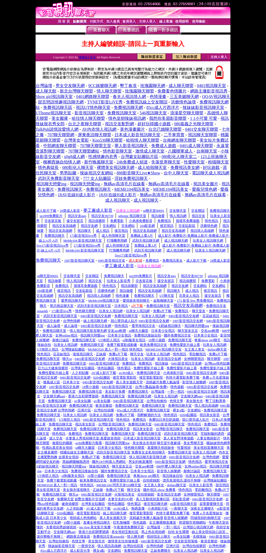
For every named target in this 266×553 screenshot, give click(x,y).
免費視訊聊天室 (121, 113)
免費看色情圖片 (172, 91)
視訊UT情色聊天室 (93, 107)
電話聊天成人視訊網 (210, 173)
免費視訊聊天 (69, 189)
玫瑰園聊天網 (152, 85)
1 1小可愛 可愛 (203, 118)
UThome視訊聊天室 (53, 113)
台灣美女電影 (76, 140)
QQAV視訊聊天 (216, 96)
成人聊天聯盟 (181, 85)
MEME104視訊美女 (132, 189)
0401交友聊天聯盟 (201, 129)
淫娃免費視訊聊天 (131, 178)
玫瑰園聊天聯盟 (139, 91)
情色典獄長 (48, 167)
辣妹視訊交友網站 (96, 173)
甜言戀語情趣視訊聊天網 (61, 102)
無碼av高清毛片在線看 (124, 184)
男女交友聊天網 (70, 85)
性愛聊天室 (194, 162)
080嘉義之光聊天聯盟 (194, 124)
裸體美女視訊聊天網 (115, 167)
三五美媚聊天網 (184, 96)
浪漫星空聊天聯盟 (186, 113)
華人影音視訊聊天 (131, 145)
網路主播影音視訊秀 (209, 91)
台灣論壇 (44, 85)
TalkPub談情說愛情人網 (57, 129)
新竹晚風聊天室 (98, 162)
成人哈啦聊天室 (152, 167)
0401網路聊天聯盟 (92, 96)
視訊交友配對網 (119, 124)
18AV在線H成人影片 (76, 195)
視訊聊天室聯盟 (202, 135)
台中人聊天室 (176, 173)
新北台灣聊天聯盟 (76, 91)
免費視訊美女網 (185, 167)
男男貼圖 (68, 173)
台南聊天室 (206, 151)
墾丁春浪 (128, 85)
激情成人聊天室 (149, 151)
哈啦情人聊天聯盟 (142, 140)
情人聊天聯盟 (109, 91)
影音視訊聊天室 (89, 113)
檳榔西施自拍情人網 (62, 162)
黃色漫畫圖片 (132, 129)
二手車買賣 (174, 135)
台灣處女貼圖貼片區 (139, 156)
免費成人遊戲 (163, 145)
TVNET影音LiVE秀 (105, 102)
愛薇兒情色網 (204, 189)
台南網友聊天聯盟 (179, 140)
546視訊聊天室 (153, 113)
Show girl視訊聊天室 (54, 96)
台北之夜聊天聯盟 (84, 124)
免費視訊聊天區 (57, 107)
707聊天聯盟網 (60, 135)
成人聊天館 (46, 91)
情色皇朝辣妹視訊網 (127, 118)
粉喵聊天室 (218, 162)
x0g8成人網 (74, 156)
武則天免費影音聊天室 (58, 178)
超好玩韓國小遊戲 (154, 124)
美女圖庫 (59, 118)
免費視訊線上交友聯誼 (147, 102)
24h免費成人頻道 (132, 162)
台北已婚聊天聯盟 (165, 129)
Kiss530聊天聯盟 (107, 140)
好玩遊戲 (211, 167)
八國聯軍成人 (180, 151)
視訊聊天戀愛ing (51, 184)
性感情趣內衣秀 (102, 156)
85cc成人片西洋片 (163, 107)
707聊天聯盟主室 (95, 145)
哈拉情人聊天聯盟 (88, 118)
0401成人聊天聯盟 (196, 145)
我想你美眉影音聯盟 (168, 118)
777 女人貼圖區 (97, 178)
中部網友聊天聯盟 (59, 145)
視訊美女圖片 (205, 184)
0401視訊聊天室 (211, 85)
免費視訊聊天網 (128, 107)
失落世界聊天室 (165, 162)
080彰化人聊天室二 (179, 156)
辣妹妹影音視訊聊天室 (203, 107)
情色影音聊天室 (117, 151)
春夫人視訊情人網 (129, 96)
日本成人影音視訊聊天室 (137, 135)
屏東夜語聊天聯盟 (94, 135)
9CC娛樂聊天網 (102, 85)
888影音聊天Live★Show (138, 173)
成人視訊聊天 (117, 200)
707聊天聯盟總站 (83, 151)
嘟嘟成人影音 (87, 57)
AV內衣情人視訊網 (99, 129)
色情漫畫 (158, 96)
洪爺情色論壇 (183, 102)
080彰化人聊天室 (78, 167)
